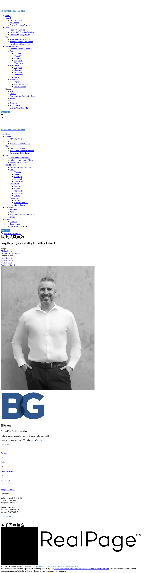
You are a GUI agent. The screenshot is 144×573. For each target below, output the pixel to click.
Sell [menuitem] (6, 37)
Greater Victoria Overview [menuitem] (21, 49)
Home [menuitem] (7, 15)
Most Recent (6, 258)
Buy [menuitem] (7, 27)
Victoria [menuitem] (17, 53)
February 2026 (7, 260)
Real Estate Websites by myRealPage (62, 566)
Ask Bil (18, 233)
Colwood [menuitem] (18, 70)
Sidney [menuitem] (17, 82)
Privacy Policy (6, 516)
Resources (9, 89)
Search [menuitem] (8, 18)
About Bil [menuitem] (13, 103)
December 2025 (8, 265)
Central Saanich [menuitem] (21, 84)
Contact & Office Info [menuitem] (19, 108)
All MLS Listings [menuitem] (16, 20)
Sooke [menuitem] (17, 77)
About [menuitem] (8, 101)
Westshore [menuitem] (14, 65)
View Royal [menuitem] (19, 63)
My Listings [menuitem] (14, 23)
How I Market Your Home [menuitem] (20, 44)
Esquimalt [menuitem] (18, 60)
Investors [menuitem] (14, 91)
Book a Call (5, 112)
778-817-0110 (10, 233)
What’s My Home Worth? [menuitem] (20, 39)
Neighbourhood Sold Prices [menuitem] (21, 41)
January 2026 (6, 263)
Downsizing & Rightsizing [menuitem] (20, 34)
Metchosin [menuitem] (18, 75)
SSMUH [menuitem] (13, 93)
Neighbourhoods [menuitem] (12, 46)
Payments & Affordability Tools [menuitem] (22, 96)
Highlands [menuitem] (18, 72)
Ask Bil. (40, 440)
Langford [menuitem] (18, 67)
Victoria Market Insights (10, 253)
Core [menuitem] (12, 51)
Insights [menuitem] (13, 98)
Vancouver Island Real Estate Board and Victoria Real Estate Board (81, 568)
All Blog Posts (6, 251)
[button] (5, 112)
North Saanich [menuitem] (20, 86)
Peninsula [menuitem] (14, 79)
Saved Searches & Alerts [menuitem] (20, 25)
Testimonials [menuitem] (15, 105)
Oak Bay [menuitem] (18, 58)
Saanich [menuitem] (17, 56)
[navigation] (72, 177)
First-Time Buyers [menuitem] (17, 30)
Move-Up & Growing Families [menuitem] (22, 32)
